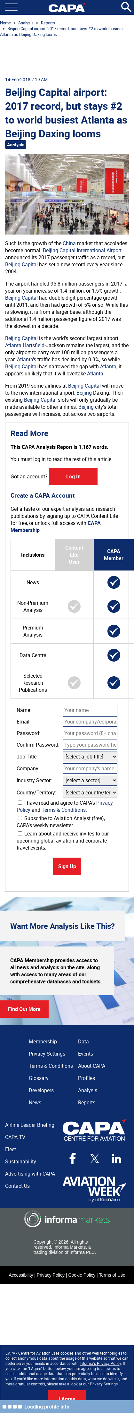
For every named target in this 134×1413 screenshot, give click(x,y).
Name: (24, 710)
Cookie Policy (81, 1275)
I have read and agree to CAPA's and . (65, 806)
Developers (41, 1090)
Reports (48, 23)
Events (85, 1053)
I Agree (67, 1398)
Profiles (86, 1078)
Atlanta (25, 359)
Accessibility (21, 1275)
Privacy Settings (104, 1383)
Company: (28, 768)
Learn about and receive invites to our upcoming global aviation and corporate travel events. (63, 840)
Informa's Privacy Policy (100, 1363)
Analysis (26, 23)
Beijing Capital (21, 264)
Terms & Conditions (64, 809)
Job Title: (27, 756)
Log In (73, 476)
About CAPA (91, 1065)
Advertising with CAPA (30, 1173)
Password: (28, 733)
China (69, 243)
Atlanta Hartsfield (24, 345)
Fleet (10, 1149)
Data (83, 1041)
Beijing (84, 392)
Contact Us (17, 1185)
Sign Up (67, 866)
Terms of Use (112, 1275)
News (35, 1102)
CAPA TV (15, 1137)
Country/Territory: (36, 792)
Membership (43, 1041)
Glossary (39, 1078)
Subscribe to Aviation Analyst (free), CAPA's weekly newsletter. (61, 822)
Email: (24, 721)
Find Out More (24, 1009)
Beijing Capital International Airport (82, 250)
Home (5, 23)
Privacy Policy (51, 1275)
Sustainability (20, 1161)
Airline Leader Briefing (29, 1124)
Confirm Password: (38, 744)
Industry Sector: (34, 780)
